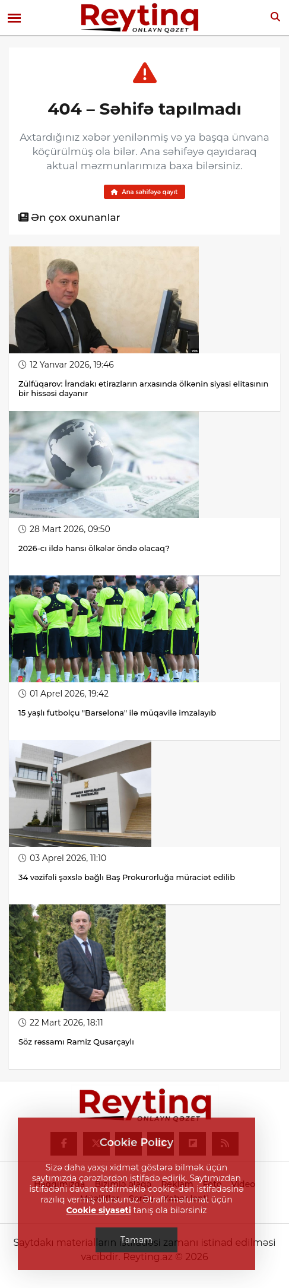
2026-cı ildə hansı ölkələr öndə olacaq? (94, 548)
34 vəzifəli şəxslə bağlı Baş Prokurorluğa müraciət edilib (126, 877)
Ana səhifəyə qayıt (144, 192)
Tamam (136, 1240)
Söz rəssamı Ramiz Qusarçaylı (77, 1041)
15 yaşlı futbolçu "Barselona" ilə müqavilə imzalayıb (117, 712)
